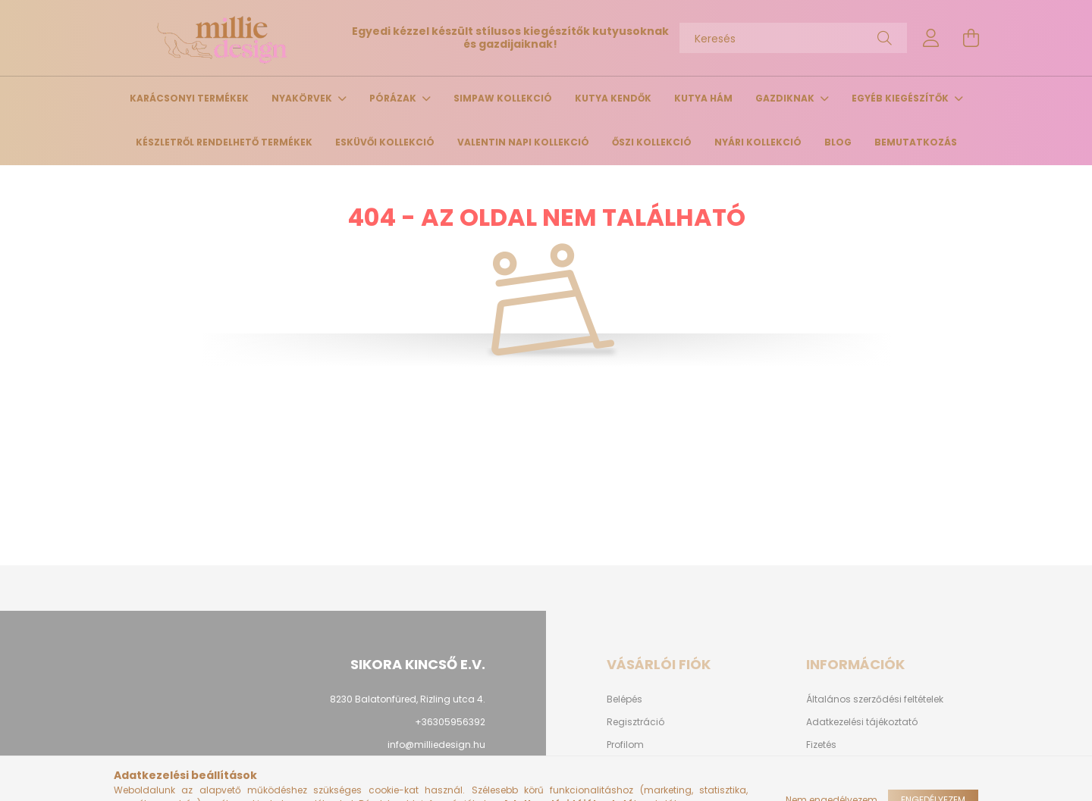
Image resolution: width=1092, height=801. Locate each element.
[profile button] (931, 38)
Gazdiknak (786, 98)
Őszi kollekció (652, 142)
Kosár (620, 767)
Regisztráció (635, 722)
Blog (838, 142)
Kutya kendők (613, 98)
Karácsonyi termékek (189, 98)
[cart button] (971, 38)
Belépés (624, 699)
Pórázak (394, 98)
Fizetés (821, 745)
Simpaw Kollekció (502, 98)
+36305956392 (450, 721)
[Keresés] (793, 38)
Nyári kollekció (758, 142)
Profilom (625, 745)
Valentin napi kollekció (523, 142)
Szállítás (826, 767)
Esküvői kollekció (385, 142)
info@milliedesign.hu (436, 744)
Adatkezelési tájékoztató (862, 722)
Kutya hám (703, 98)
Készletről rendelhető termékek (224, 142)
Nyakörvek (302, 98)
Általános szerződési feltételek (874, 699)
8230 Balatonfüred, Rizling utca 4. (407, 699)
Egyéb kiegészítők (901, 98)
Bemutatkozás (915, 142)
